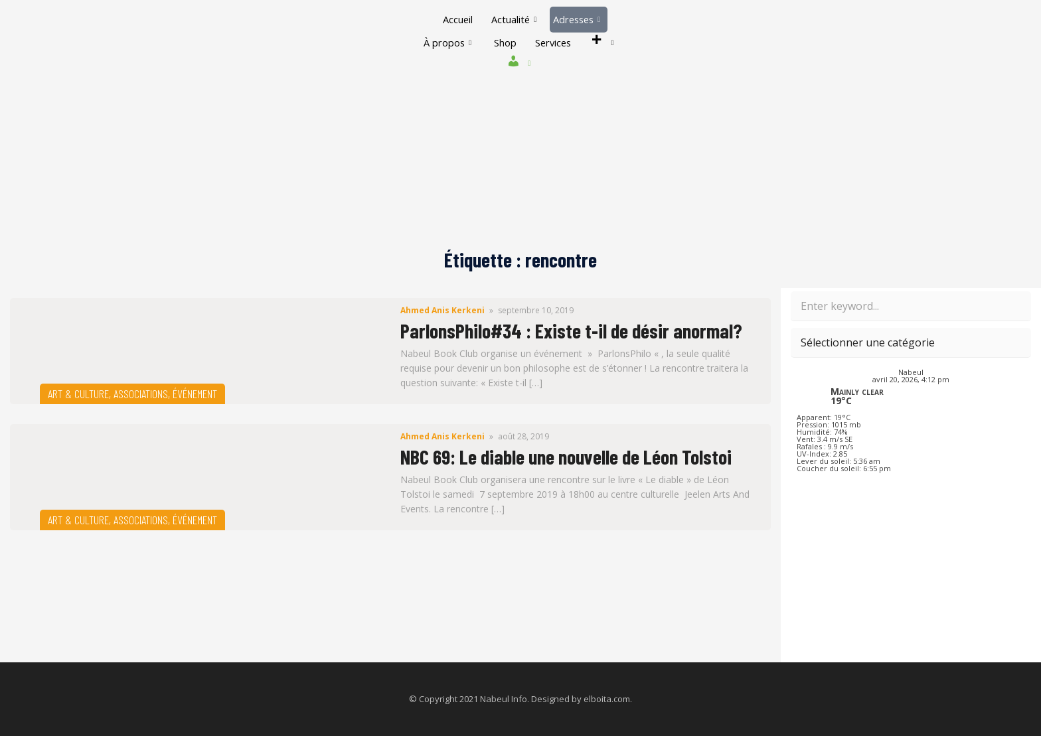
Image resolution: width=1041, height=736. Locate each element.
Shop (503, 42)
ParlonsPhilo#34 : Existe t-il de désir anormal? (571, 330)
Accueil (455, 19)
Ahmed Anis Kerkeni (442, 310)
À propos (444, 42)
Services (553, 42)
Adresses (578, 19)
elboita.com (607, 699)
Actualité (513, 19)
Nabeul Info (503, 699)
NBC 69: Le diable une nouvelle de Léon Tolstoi (566, 457)
